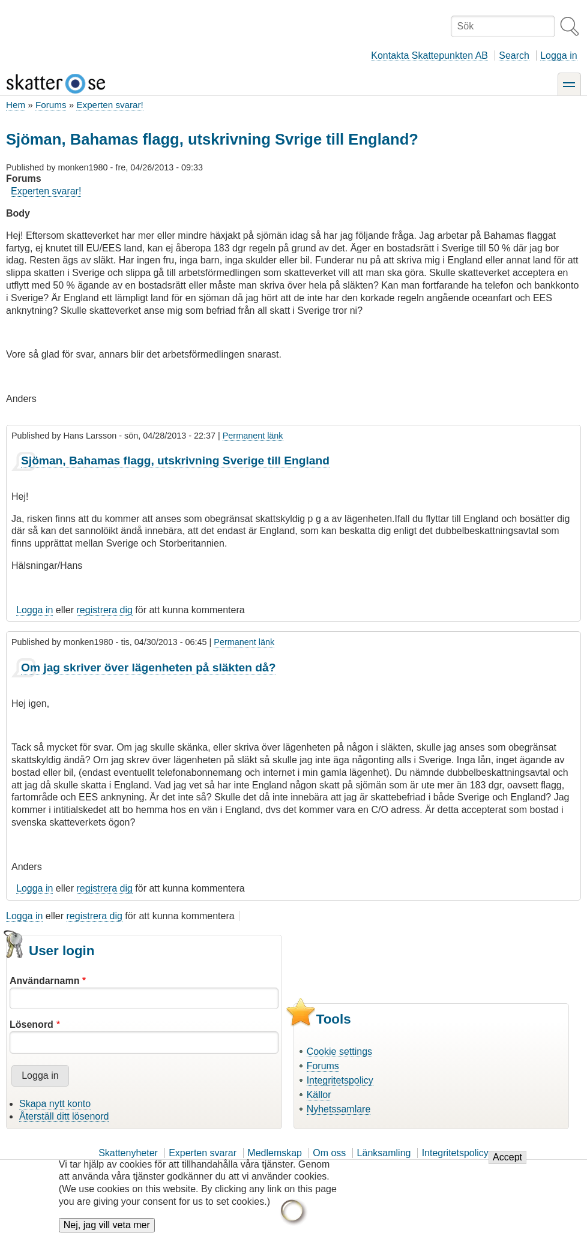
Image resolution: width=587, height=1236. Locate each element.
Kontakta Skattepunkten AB (429, 55)
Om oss (329, 1153)
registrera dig (105, 610)
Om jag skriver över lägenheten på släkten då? (148, 667)
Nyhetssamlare (339, 1109)
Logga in (558, 55)
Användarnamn (44, 981)
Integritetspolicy (340, 1080)
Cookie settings (339, 1051)
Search (514, 55)
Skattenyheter (128, 1153)
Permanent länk (253, 435)
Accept (507, 1164)
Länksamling (384, 1153)
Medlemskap (274, 1153)
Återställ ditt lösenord (64, 1116)
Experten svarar (202, 1153)
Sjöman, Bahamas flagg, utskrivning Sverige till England (175, 460)
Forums (50, 105)
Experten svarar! (109, 105)
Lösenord (31, 1024)
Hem (15, 105)
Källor (319, 1095)
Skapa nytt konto (55, 1104)
